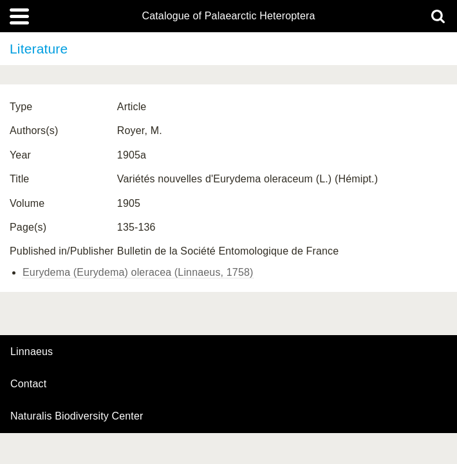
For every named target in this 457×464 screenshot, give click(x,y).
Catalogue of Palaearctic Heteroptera (228, 16)
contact (28, 383)
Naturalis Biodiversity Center (77, 416)
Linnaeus (31, 352)
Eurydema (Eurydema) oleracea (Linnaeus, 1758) (138, 272)
